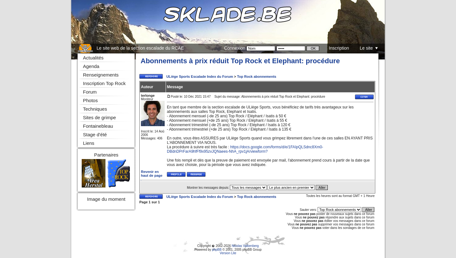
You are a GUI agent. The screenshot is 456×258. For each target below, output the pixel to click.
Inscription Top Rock (104, 83)
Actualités (93, 57)
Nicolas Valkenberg (245, 246)
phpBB (217, 249)
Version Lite (228, 253)
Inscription (339, 48)
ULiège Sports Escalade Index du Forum (199, 76)
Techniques (95, 109)
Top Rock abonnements (256, 76)
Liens (88, 143)
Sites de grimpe (99, 117)
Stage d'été (95, 134)
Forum (90, 92)
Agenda (91, 66)
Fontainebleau (98, 126)
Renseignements (101, 74)
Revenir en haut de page (151, 173)
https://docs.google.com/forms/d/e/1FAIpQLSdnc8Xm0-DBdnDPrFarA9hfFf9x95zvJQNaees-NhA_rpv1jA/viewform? (245, 149)
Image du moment (106, 199)
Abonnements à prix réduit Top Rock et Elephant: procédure (240, 61)
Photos (90, 100)
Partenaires (106, 154)
